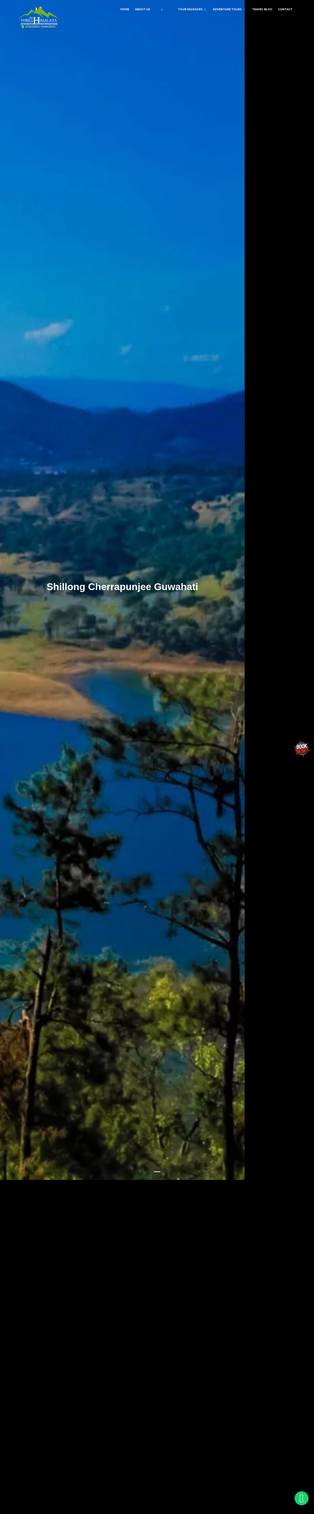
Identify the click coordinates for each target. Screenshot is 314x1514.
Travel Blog (262, 9)
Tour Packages (190, 9)
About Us (142, 9)
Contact (285, 9)
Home (124, 9)
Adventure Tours (227, 9)
